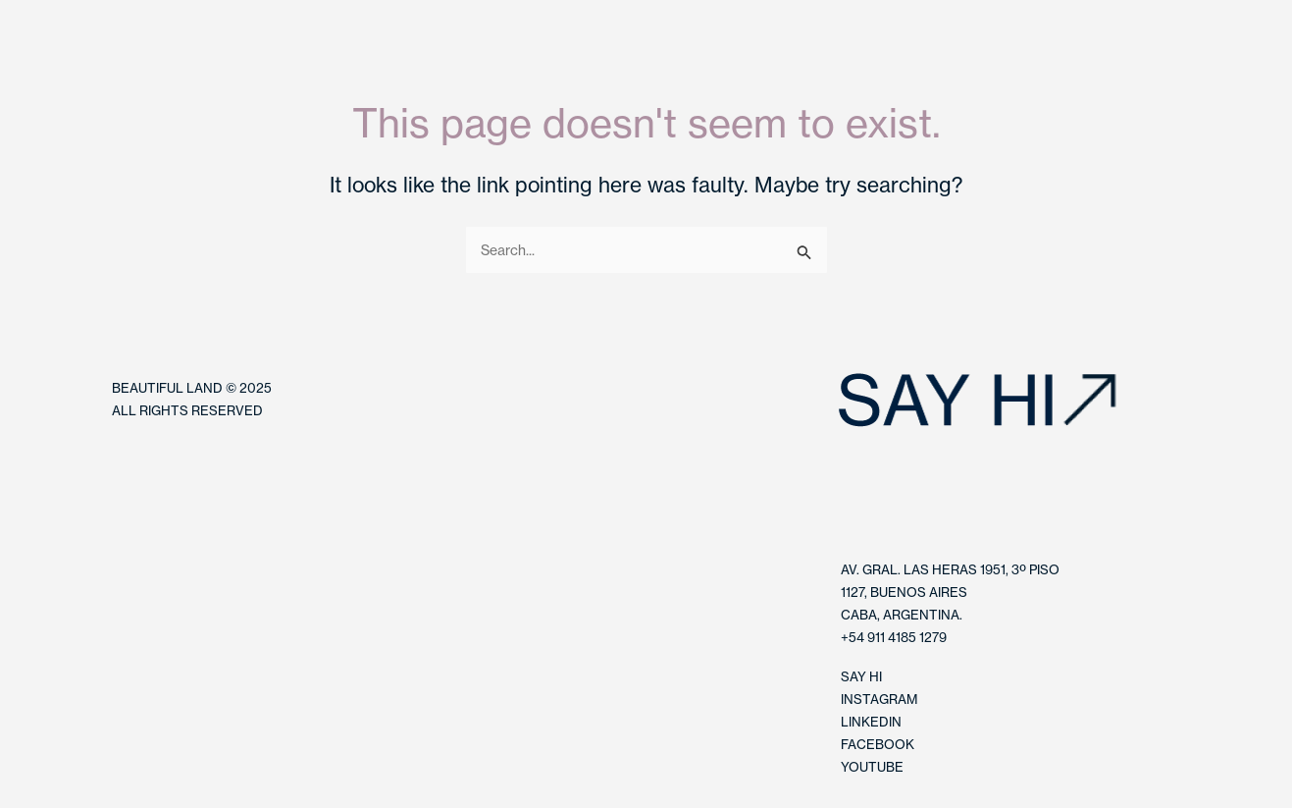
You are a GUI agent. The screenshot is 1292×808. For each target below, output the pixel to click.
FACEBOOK (877, 744)
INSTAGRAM (879, 699)
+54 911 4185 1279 (894, 637)
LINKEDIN (871, 721)
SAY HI (861, 676)
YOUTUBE (872, 767)
